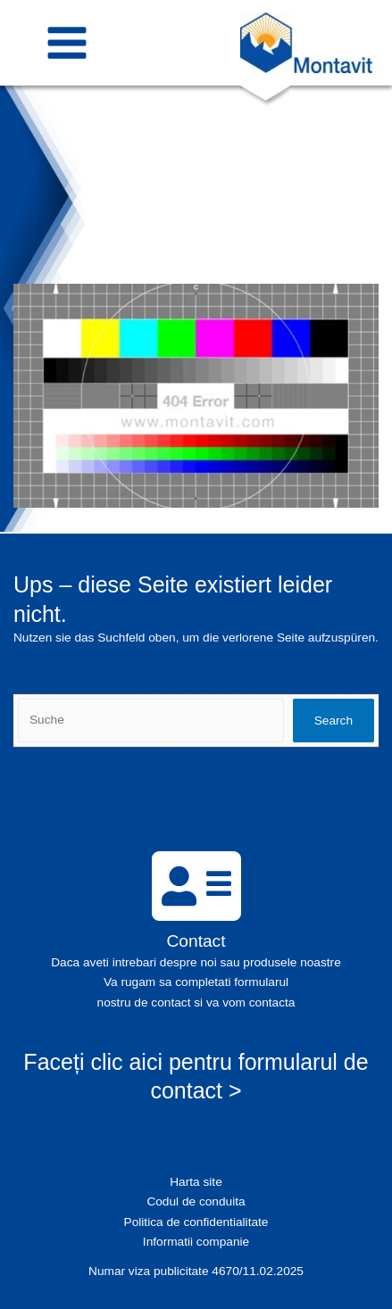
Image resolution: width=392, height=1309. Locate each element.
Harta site (196, 1182)
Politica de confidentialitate (196, 1222)
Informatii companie (196, 1241)
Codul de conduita (195, 1201)
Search (333, 720)
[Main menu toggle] (67, 42)
